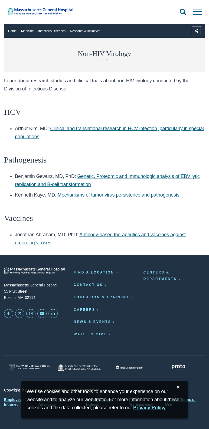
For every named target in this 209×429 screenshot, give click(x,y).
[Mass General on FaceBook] (8, 313)
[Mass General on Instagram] (30, 313)
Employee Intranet (13, 402)
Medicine (27, 31)
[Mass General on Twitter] (19, 313)
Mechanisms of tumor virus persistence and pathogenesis (118, 195)
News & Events (92, 322)
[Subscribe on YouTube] (42, 313)
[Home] (43, 11)
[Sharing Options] (196, 30)
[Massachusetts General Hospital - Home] (35, 270)
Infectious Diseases (52, 31)
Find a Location (94, 272)
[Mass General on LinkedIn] (53, 313)
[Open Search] (183, 12)
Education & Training (101, 297)
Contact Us (88, 285)
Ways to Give (90, 334)
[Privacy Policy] (149, 408)
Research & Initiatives (85, 31)
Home (12, 31)
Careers (84, 310)
